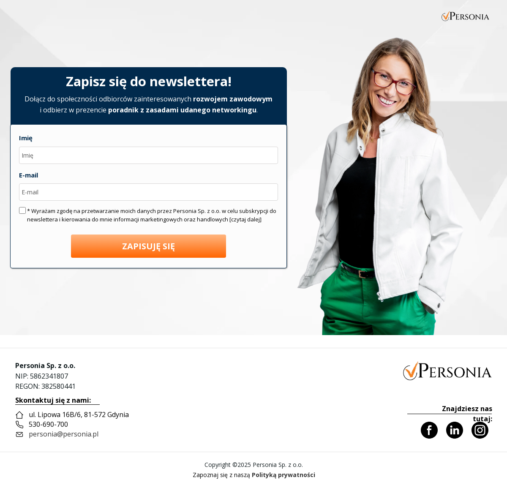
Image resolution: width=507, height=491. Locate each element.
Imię (26, 138)
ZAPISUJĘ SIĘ (148, 246)
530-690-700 (48, 424)
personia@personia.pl (63, 434)
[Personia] (447, 370)
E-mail (28, 175)
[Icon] (429, 430)
